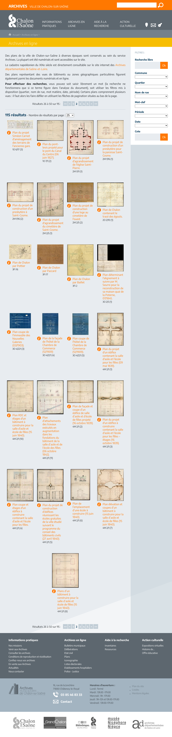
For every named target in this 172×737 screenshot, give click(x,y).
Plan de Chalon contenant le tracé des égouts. (113, 213)
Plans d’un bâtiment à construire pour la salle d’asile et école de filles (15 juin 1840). (67, 599)
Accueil (16, 34)
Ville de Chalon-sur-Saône (38, 6)
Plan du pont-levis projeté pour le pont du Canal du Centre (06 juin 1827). (52, 150)
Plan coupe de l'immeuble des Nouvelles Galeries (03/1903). (21, 338)
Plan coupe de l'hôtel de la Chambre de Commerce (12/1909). (81, 345)
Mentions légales (140, 693)
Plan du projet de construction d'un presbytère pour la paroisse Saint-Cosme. (113, 148)
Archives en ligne (30, 34)
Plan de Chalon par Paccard (51, 269)
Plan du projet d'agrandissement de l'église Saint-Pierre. (83, 163)
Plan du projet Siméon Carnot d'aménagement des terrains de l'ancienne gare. (21, 139)
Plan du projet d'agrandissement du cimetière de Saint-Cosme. (52, 224)
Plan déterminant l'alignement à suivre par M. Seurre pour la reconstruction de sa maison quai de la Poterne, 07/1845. (113, 286)
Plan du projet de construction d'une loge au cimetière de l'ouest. (83, 212)
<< (65, 103)
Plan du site (138, 686)
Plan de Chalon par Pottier (21, 264)
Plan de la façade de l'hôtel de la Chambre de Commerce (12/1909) (52, 345)
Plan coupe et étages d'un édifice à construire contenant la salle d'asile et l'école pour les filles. (22, 514)
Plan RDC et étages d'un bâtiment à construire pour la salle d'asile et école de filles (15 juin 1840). (22, 425)
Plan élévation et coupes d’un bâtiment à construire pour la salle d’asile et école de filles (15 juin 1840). (113, 514)
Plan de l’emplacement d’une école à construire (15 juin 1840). (83, 510)
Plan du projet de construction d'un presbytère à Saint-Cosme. (22, 210)
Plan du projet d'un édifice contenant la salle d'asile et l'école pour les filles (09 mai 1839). (113, 357)
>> (95, 103)
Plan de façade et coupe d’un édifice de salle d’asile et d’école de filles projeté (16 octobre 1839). (83, 415)
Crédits (135, 689)
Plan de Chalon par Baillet (81, 280)
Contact (66, 701)
